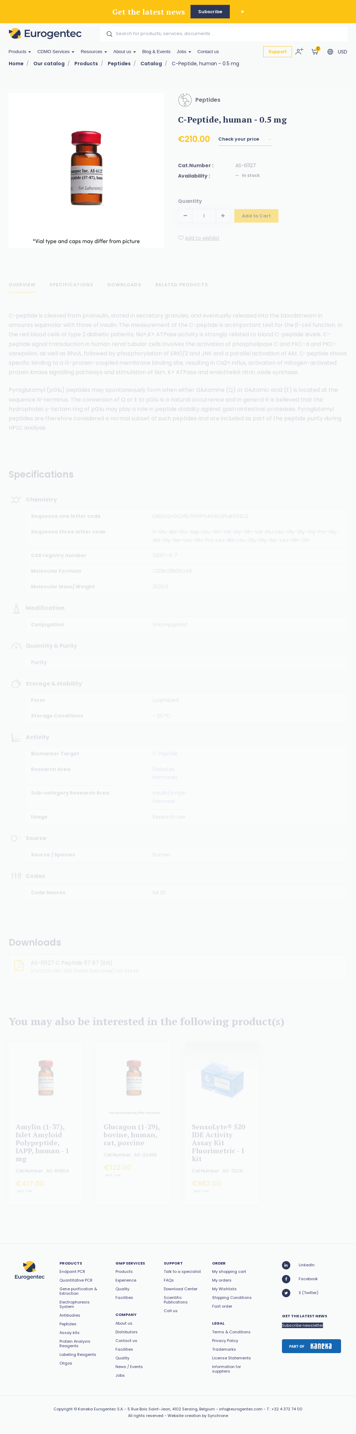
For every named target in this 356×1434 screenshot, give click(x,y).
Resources (94, 51)
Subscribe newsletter (302, 1325)
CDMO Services (55, 51)
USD (342, 51)
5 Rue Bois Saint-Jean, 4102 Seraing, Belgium (171, 1409)
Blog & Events (156, 51)
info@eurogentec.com (240, 1409)
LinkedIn (298, 1265)
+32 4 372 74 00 (287, 1409)
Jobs (184, 51)
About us (124, 51)
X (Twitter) (300, 1293)
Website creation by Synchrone (198, 1415)
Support (277, 52)
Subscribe (210, 11)
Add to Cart (256, 220)
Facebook (300, 1279)
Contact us (208, 51)
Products (20, 51)
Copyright (63, 1409)
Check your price (239, 143)
